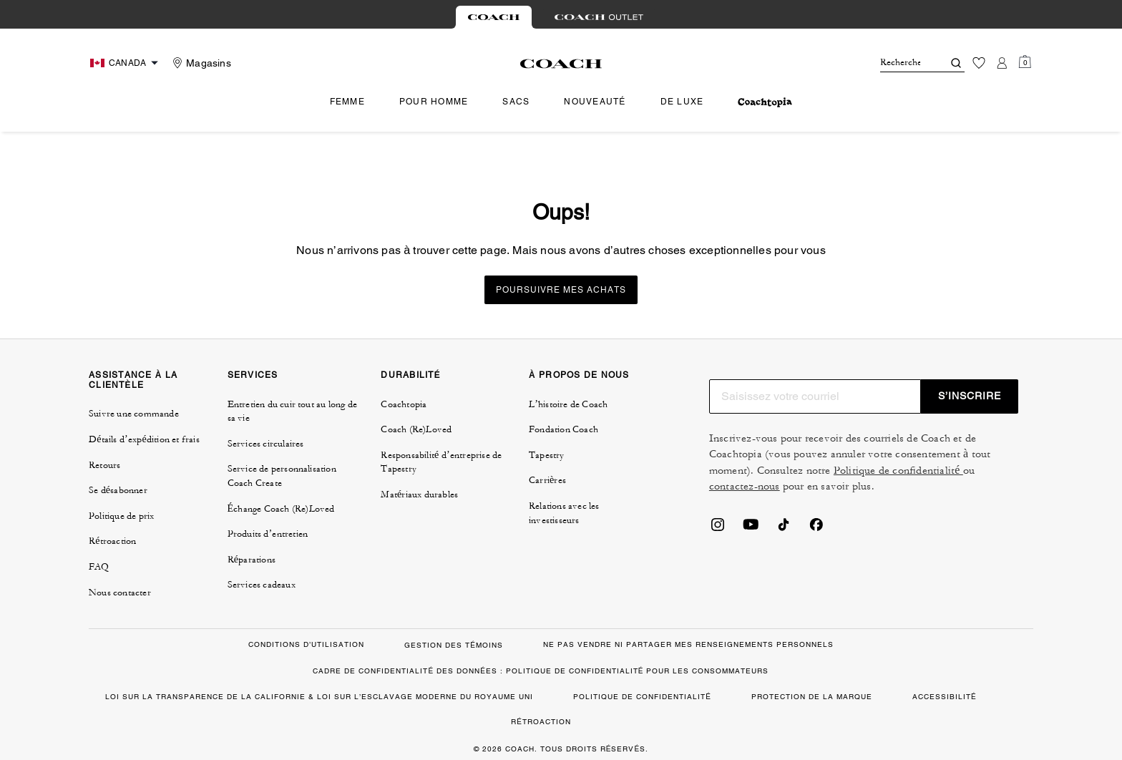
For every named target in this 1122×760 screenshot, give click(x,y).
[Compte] (1001, 63)
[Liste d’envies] (978, 63)
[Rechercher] (900, 63)
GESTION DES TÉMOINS (453, 645)
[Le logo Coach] (561, 64)
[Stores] (200, 63)
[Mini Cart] (1024, 62)
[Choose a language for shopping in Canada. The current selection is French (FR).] (126, 63)
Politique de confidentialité (898, 470)
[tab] (494, 17)
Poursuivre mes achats (561, 290)
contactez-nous (744, 486)
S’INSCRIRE (969, 395)
